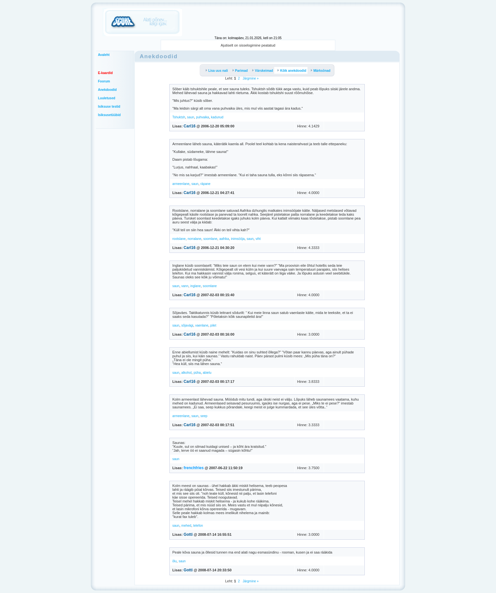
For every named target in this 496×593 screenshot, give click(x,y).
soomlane (210, 239)
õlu (174, 561)
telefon (198, 525)
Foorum (104, 81)
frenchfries (194, 468)
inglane (195, 286)
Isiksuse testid (109, 106)
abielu (207, 372)
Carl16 (190, 126)
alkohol (186, 372)
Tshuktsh (178, 117)
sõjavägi (187, 325)
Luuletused (106, 98)
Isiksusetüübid (109, 115)
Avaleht (104, 55)
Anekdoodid (107, 90)
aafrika (224, 239)
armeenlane (180, 184)
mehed (186, 525)
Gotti (188, 534)
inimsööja (237, 239)
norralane (194, 239)
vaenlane (202, 325)
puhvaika (202, 117)
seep (204, 416)
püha (197, 372)
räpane (205, 184)
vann (185, 286)
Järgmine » (250, 78)
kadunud (217, 117)
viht (258, 239)
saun (190, 117)
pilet (213, 325)
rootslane (179, 239)
